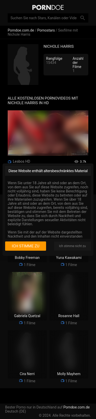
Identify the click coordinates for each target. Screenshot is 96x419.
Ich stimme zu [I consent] (25, 246)
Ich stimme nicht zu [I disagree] (72, 246)
